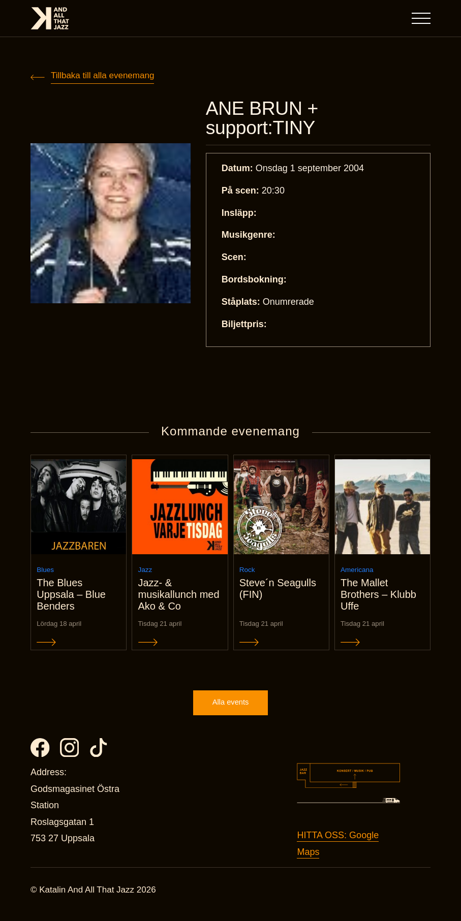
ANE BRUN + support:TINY (264, 119)
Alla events (230, 711)
